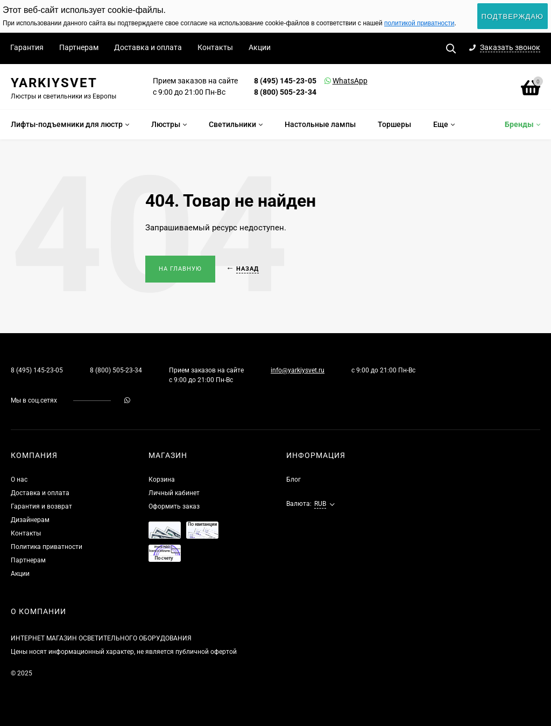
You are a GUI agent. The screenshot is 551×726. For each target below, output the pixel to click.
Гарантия (27, 47)
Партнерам (78, 47)
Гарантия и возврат (41, 506)
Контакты (215, 47)
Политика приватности (46, 547)
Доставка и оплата (148, 47)
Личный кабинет (174, 493)
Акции (260, 47)
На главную (180, 268)
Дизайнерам (30, 520)
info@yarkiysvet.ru (297, 370)
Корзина (162, 479)
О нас (19, 479)
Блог (293, 479)
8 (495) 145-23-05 (285, 80)
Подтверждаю (512, 16)
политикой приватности (419, 23)
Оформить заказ (174, 506)
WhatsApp (336, 80)
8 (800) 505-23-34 (285, 92)
